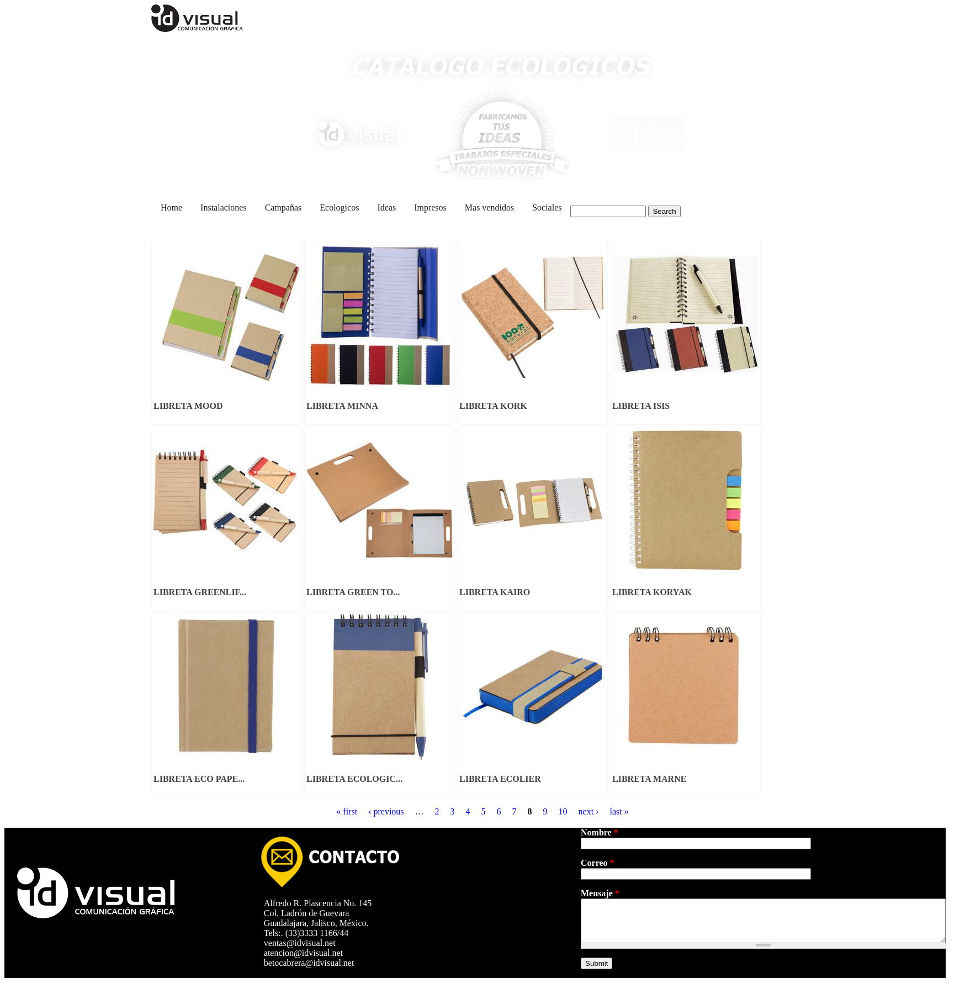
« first (346, 811)
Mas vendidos (489, 207)
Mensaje (600, 893)
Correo (597, 863)
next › (589, 811)
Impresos (430, 207)
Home (171, 207)
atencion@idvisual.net (306, 953)
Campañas (283, 207)
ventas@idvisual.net (303, 943)
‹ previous (386, 811)
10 (563, 811)
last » (618, 811)
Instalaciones (223, 207)
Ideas (386, 207)
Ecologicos (339, 207)
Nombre (599, 832)
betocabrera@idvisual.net (312, 963)
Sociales (546, 207)
